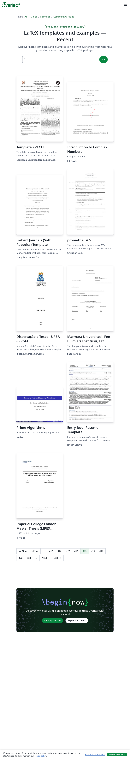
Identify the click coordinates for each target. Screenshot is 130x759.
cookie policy (40, 756)
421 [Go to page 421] (101, 551)
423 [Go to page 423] (29, 557)
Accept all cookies (117, 754)
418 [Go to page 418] (76, 551)
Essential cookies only (95, 754)
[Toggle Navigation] (125, 5)
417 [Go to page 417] (68, 551)
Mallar (34, 16)
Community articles (63, 16)
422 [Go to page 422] (20, 557)
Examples (45, 16)
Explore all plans (77, 620)
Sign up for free (52, 620)
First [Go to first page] (23, 551)
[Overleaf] (11, 4)
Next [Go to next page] (45, 557)
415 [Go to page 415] (51, 551)
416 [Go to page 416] (59, 551)
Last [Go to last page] (57, 557)
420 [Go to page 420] (93, 551)
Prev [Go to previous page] (35, 551)
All (26, 16)
